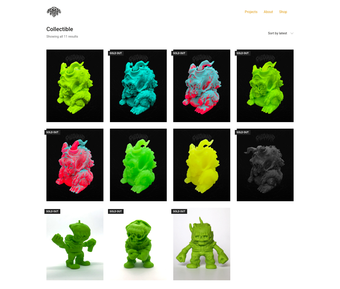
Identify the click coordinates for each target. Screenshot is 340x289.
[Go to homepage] (54, 12)
